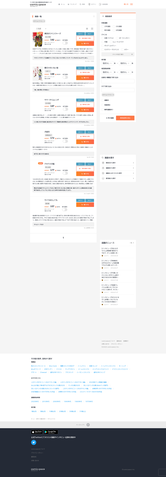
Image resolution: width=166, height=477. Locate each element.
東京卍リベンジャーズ (52, 33)
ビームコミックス (83, 369)
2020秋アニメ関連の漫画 (98, 382)
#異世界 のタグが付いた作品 (101, 388)
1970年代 (89, 401)
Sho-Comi (53, 366)
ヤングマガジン (70, 369)
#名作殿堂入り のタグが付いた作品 (43, 392)
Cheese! (43, 372)
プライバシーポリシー (117, 344)
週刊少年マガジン (56, 372)
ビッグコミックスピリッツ (101, 369)
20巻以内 (62, 411)
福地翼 (47, 203)
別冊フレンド (93, 366)
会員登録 (103, 4)
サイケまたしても (51, 200)
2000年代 (56, 401)
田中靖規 (48, 103)
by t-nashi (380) (89, 193)
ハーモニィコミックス (83, 372)
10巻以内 (52, 411)
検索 (82, 4)
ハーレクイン (82, 366)
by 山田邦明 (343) (89, 227)
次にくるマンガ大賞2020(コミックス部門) (45, 388)
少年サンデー (48, 369)
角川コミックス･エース (38, 366)
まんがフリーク (36, 369)
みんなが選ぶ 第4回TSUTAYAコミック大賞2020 (48, 385)
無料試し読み (85, 72)
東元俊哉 (48, 167)
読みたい (80, 33)
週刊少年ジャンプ (99, 372)
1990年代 (67, 401)
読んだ (89, 33)
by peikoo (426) (89, 93)
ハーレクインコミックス (108, 366)
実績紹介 (125, 341)
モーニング (122, 366)
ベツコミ (59, 369)
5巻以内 (43, 411)
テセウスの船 (49, 164)
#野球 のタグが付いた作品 (67, 392)
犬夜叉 (47, 132)
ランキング (72, 4)
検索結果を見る (125, 118)
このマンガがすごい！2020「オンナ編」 (76, 388)
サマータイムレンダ (51, 100)
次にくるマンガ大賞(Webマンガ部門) (95, 385)
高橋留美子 (48, 135)
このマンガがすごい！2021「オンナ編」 (44, 382)
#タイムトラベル (51, 418)
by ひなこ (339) (89, 61)
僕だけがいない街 (51, 68)
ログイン (92, 4)
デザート (34, 372)
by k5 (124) (90, 157)
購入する (85, 43)
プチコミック (69, 372)
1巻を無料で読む (85, 38)
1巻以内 (34, 411)
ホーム (61, 4)
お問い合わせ (105, 344)
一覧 (130, 242)
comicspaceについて (108, 341)
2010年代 (45, 401)
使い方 (126, 4)
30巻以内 (72, 411)
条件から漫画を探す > (41, 418)
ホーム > (33, 418)
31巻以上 (83, 411)
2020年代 (35, 401)
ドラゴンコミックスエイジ (120, 369)
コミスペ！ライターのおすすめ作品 (91, 392)
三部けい (47, 71)
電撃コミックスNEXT (67, 366)
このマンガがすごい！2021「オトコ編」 (73, 382)
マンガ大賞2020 (74, 385)
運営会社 (119, 341)
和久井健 (48, 37)
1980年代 (78, 401)
